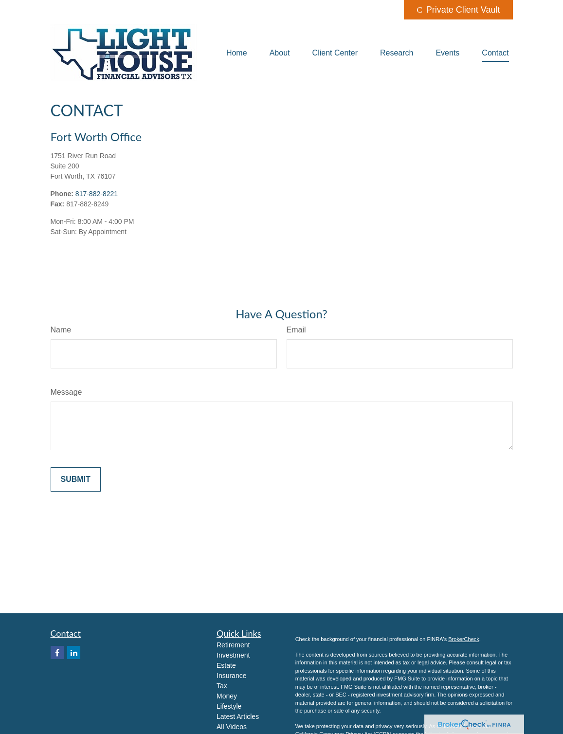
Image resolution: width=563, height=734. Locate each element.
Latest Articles (238, 716)
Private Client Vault (458, 10)
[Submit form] (76, 479)
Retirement (233, 645)
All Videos (232, 727)
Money (227, 696)
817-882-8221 (96, 194)
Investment (233, 655)
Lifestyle (229, 706)
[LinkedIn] (73, 652)
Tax (222, 686)
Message (66, 392)
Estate (226, 665)
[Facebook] (57, 652)
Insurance (231, 675)
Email (296, 330)
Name (61, 330)
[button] (236, 52)
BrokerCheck (463, 639)
